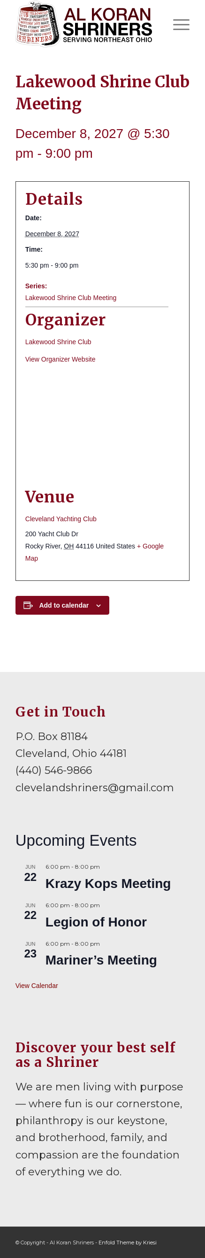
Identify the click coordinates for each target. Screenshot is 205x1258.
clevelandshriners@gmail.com (94, 787)
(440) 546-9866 (53, 770)
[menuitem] (177, 23)
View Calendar (36, 985)
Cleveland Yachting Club (61, 519)
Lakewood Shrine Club (58, 342)
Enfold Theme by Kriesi (128, 1242)
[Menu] (177, 23)
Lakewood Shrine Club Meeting (71, 297)
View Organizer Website (60, 359)
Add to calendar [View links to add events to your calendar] (64, 605)
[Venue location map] (102, 426)
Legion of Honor (96, 922)
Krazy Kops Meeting (108, 883)
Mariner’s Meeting (101, 960)
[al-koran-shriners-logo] (85, 23)
